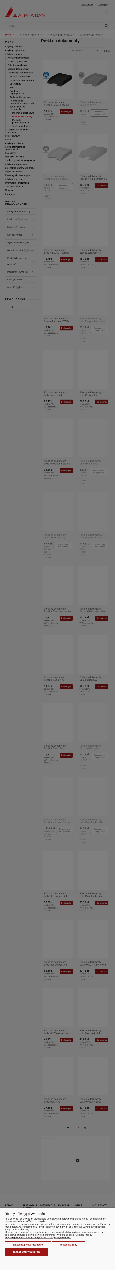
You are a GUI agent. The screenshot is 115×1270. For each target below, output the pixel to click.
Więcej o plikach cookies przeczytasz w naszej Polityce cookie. (38, 1237)
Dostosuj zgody (68, 1244)
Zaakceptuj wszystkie (26, 1251)
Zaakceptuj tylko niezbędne (28, 1244)
